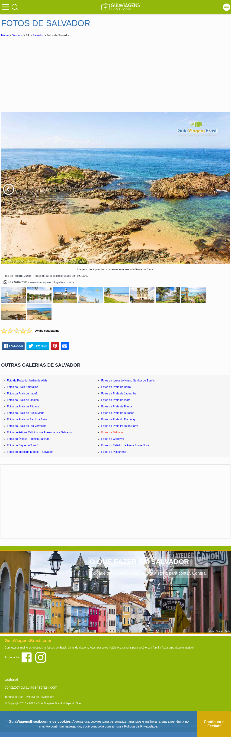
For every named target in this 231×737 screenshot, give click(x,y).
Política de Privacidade (40, 697)
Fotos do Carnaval (112, 439)
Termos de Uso (14, 697)
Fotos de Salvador (112, 432)
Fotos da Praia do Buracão (117, 413)
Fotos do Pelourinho (113, 452)
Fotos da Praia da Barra (116, 387)
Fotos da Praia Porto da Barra (119, 426)
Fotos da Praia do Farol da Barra (27, 419)
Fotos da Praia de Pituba (116, 406)
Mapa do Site (72, 703)
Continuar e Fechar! (214, 724)
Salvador (37, 35)
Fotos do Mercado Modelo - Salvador (30, 452)
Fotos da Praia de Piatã (115, 400)
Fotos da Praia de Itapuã (22, 393)
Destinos (17, 35)
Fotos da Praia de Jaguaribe (118, 393)
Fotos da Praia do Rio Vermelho (26, 426)
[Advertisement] (42, 72)
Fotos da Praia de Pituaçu (23, 406)
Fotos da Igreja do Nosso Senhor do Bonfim (128, 380)
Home (5, 35)
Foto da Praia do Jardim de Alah (27, 380)
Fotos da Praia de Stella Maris (25, 413)
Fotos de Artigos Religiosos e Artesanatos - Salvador (39, 432)
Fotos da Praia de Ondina (23, 400)
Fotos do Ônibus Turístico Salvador (28, 439)
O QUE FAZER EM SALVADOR (139, 561)
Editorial (11, 679)
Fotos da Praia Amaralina (22, 387)
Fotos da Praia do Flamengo (118, 419)
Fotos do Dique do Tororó (22, 445)
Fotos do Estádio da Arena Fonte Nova (125, 445)
